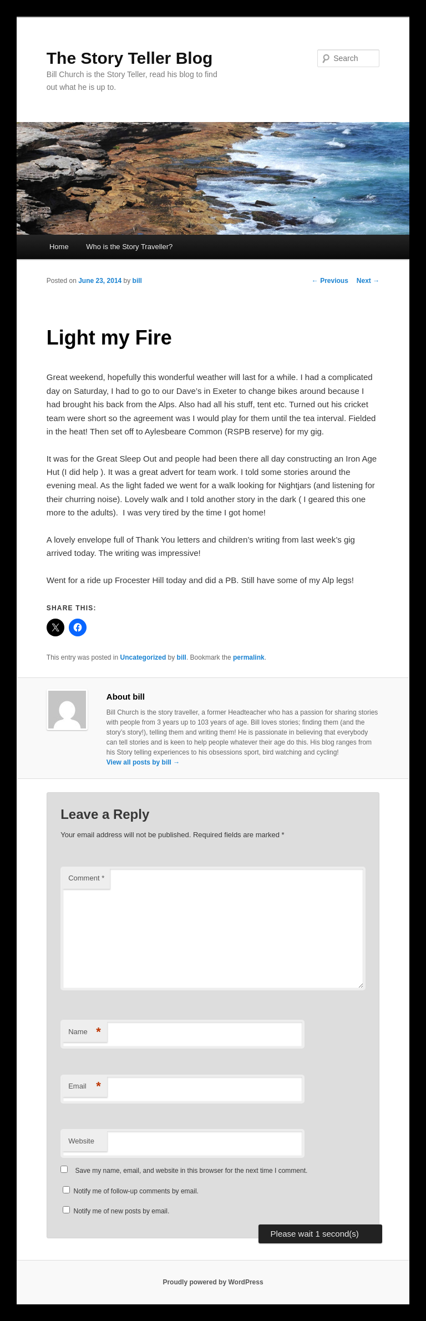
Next (368, 281)
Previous (330, 281)
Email (84, 1087)
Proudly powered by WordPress (213, 1282)
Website (81, 1141)
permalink (249, 657)
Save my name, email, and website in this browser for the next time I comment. (191, 1171)
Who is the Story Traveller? (129, 246)
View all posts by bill (143, 762)
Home (59, 246)
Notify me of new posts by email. (122, 1211)
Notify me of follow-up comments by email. (136, 1191)
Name (84, 1032)
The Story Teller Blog (130, 58)
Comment (86, 878)
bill (137, 281)
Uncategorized (143, 657)
